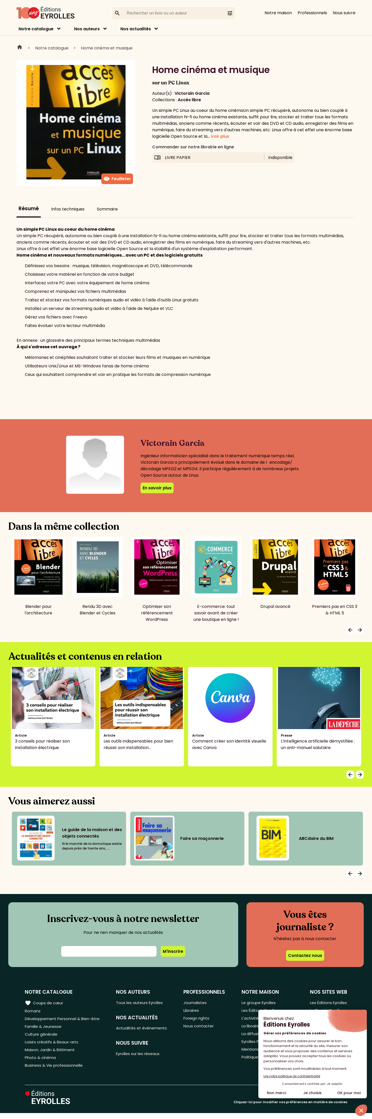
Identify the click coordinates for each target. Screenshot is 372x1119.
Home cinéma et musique (107, 48)
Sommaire (107, 209)
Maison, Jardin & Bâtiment (51, 1054)
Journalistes (197, 1003)
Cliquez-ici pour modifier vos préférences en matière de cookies (290, 1108)
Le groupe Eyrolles (258, 1003)
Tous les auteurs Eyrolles (143, 1003)
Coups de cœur (44, 1003)
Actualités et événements (144, 1029)
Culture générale (42, 1037)
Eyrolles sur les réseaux (141, 1055)
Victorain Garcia (192, 93)
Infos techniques (67, 209)
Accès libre (189, 100)
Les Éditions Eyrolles (327, 1003)
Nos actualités (135, 29)
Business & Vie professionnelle (55, 1071)
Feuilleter (117, 179)
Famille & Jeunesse (44, 1028)
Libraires (193, 1011)
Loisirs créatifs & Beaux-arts (53, 1045)
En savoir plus (157, 488)
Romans (33, 1011)
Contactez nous (305, 955)
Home (20, 48)
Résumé (29, 208)
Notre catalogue (36, 29)
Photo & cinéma (41, 1062)
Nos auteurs (87, 29)
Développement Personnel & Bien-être (65, 1020)
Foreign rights (199, 1020)
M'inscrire (173, 951)
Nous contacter (201, 1028)
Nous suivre (344, 13)
